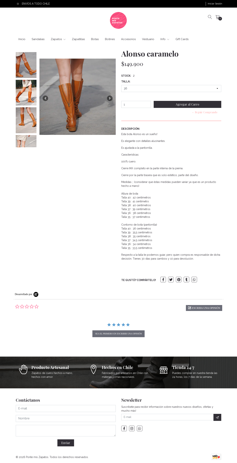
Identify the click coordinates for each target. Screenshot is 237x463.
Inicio (22, 39)
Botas (95, 39)
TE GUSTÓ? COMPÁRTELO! (138, 280)
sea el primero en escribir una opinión (118, 333)
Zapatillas (78, 39)
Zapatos (58, 39)
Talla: (125, 81)
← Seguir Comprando (204, 112)
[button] (45, 98)
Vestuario (148, 39)
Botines (110, 39)
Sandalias (38, 39)
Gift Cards (182, 39)
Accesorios (128, 39)
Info (165, 39)
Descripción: (130, 128)
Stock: (126, 75)
